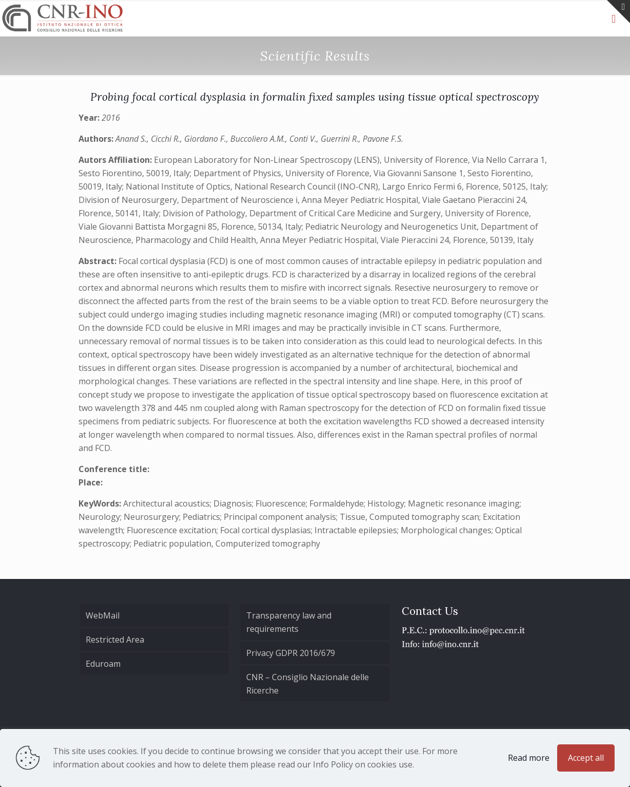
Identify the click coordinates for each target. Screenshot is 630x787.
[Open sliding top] (618, 11)
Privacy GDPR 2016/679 (290, 653)
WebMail (103, 615)
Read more (528, 757)
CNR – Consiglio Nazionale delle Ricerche (307, 683)
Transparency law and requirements (288, 622)
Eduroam (103, 663)
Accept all (586, 757)
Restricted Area (115, 639)
